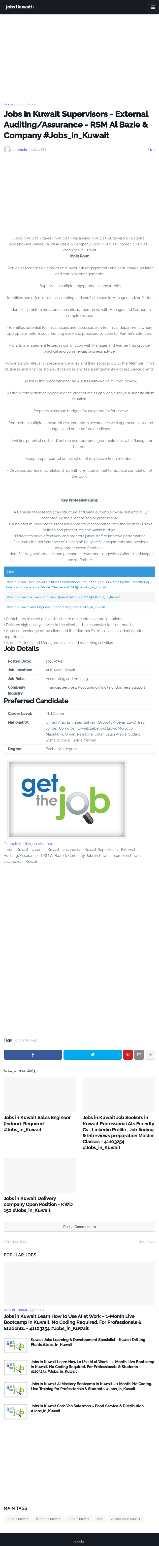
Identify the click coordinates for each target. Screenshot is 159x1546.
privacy (75, 1536)
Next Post (145, 1229)
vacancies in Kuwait (125, 1505)
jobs (100, 1505)
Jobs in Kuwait (26, 104)
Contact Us (95, 1536)
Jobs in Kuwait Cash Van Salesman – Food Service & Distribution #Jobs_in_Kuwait (87, 1395)
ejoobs (79, 1528)
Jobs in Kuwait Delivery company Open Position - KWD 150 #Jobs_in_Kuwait (63, 597)
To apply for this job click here (29, 843)
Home (8, 104)
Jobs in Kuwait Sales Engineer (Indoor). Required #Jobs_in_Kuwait (55, 607)
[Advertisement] (79, 54)
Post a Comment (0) (79, 1214)
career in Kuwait (48, 1505)
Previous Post (16, 1229)
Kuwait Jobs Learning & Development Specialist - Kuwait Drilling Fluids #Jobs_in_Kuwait (88, 1328)
